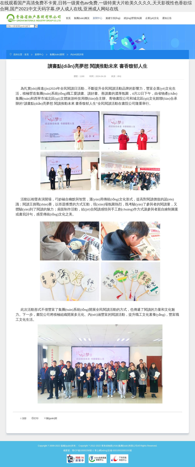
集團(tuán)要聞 (57, 54)
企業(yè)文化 (152, 18)
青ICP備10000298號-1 (83, 450)
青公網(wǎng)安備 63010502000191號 (113, 450)
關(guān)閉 (50, 418)
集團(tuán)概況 (81, 18)
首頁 (68, 18)
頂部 (23, 418)
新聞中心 (97, 18)
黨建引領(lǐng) (113, 18)
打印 (35, 418)
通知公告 (167, 18)
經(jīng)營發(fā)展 (133, 18)
